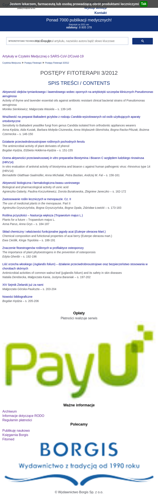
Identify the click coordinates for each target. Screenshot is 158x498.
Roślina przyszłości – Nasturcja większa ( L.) (42, 215)
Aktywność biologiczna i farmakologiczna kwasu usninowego (41, 182)
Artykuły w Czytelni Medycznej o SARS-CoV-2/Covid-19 (43, 56)
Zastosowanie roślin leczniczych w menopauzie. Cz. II (36, 199)
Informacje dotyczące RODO (23, 416)
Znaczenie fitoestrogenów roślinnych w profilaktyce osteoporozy (43, 248)
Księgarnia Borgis (15, 435)
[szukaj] (66, 41)
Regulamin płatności (17, 420)
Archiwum (9, 411)
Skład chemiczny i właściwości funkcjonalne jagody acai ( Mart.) (54, 231)
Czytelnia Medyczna (11, 63)
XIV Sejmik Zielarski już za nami (22, 284)
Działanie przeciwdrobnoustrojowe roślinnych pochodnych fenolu (43, 141)
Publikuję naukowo (16, 430)
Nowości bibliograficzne (17, 296)
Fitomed (8, 439)
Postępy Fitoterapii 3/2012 (57, 63)
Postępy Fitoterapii (33, 63)
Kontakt (100, 13)
